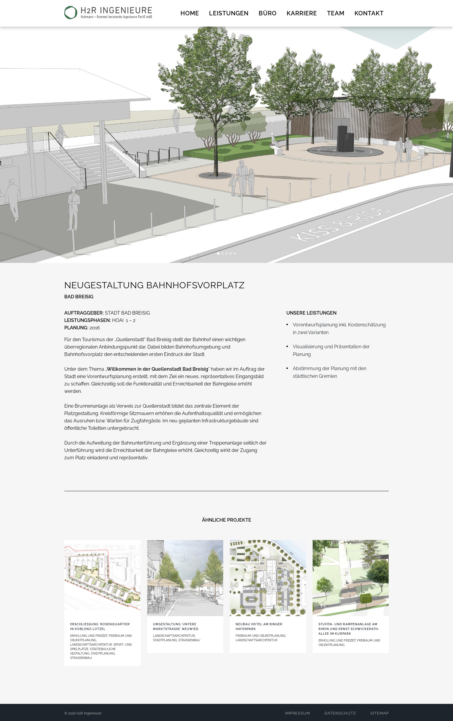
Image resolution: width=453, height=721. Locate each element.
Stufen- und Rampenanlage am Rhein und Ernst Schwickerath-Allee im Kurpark (349, 629)
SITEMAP (379, 713)
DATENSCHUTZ (340, 713)
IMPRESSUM (297, 713)
